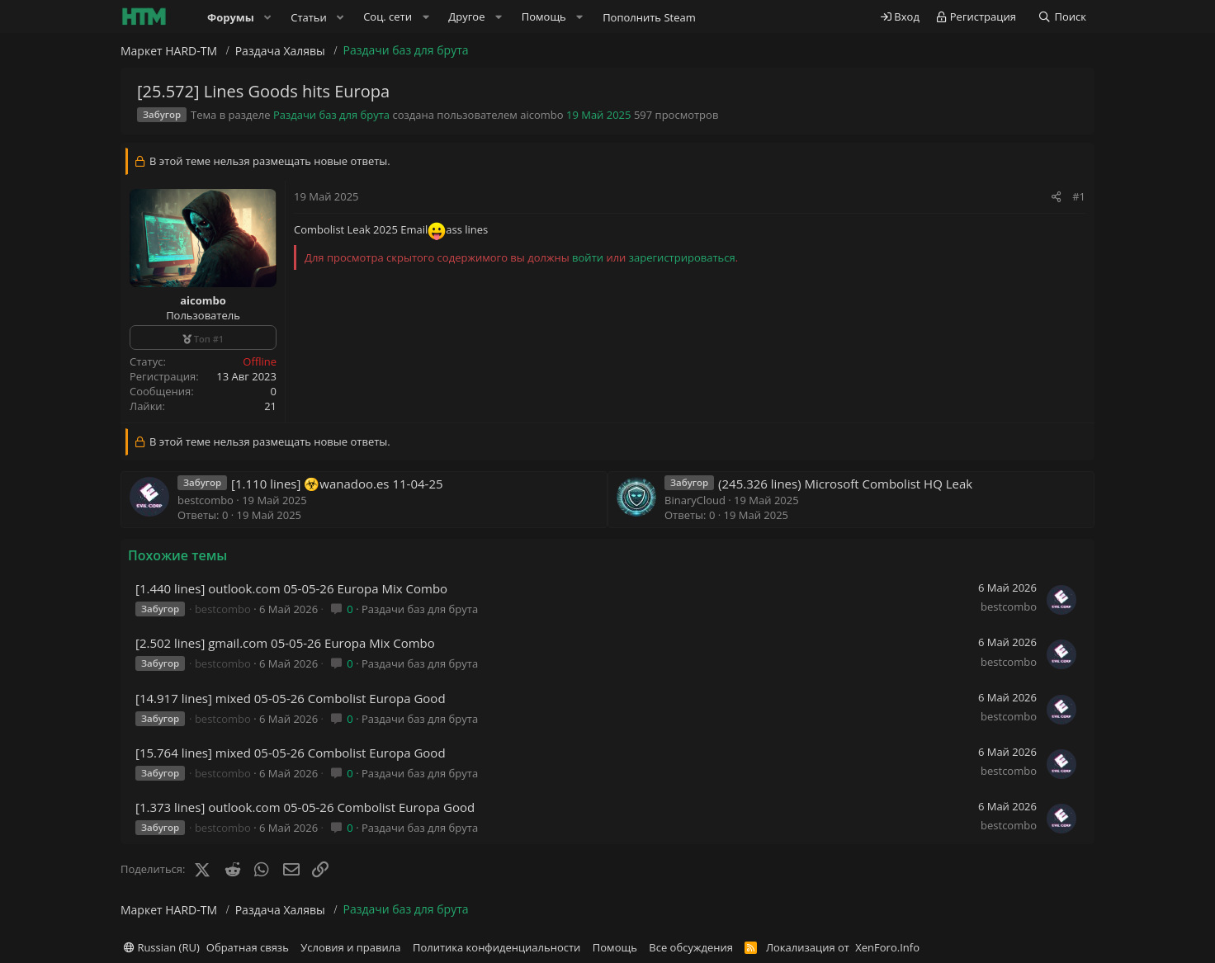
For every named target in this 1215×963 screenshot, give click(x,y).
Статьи (309, 17)
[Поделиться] (1056, 196)
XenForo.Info (887, 947)
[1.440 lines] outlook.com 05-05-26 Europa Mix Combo (291, 588)
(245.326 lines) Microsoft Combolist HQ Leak (845, 483)
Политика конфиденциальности (496, 947)
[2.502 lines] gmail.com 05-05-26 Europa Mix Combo (285, 643)
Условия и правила (350, 947)
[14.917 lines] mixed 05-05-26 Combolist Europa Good (290, 698)
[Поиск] (1061, 17)
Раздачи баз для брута (331, 114)
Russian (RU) (162, 947)
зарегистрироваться (682, 257)
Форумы (230, 17)
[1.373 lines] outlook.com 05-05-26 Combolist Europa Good (305, 807)
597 (643, 114)
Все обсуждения (691, 947)
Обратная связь (247, 947)
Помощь (615, 947)
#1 (1078, 196)
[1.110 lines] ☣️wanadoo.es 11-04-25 (336, 483)
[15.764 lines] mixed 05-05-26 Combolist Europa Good (290, 752)
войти (587, 257)
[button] (268, 17)
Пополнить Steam (649, 17)
